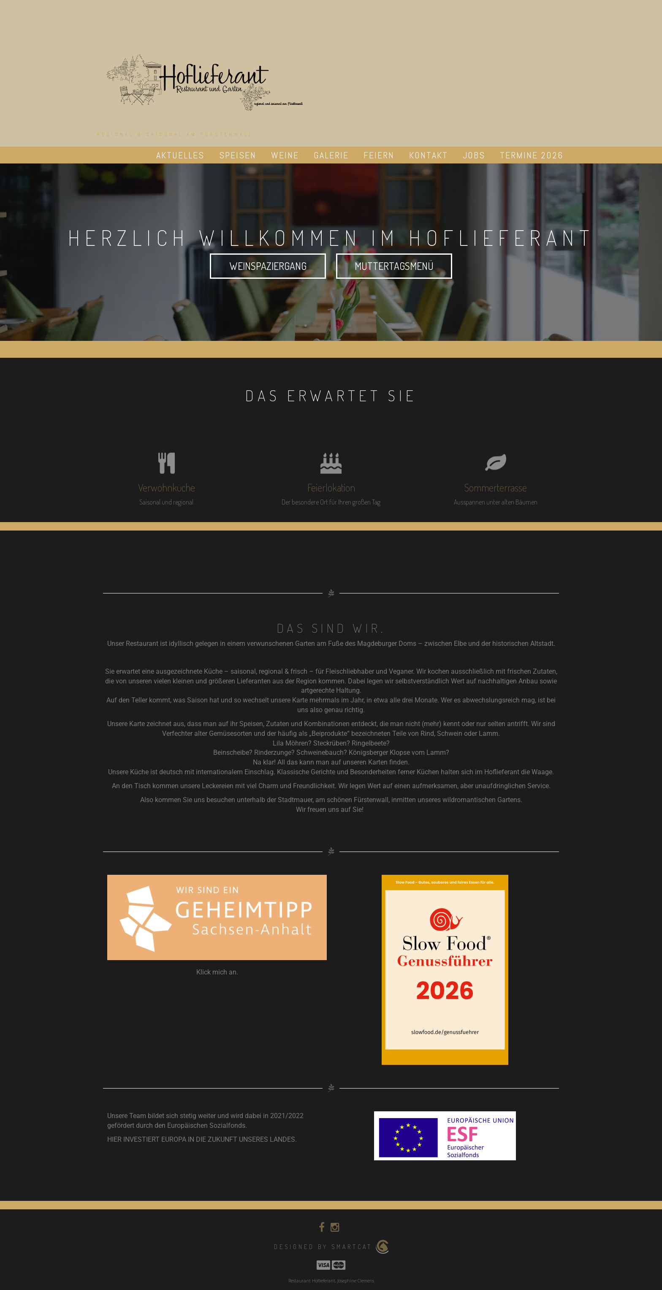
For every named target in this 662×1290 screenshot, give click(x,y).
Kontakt (428, 155)
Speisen (237, 155)
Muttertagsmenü (394, 265)
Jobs (474, 155)
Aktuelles (180, 155)
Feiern (379, 155)
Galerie (331, 155)
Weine (285, 155)
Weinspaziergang (268, 265)
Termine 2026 (531, 155)
